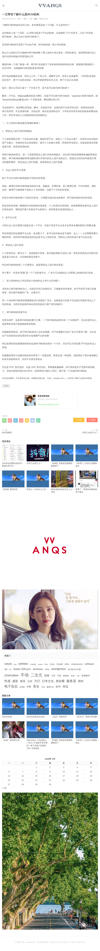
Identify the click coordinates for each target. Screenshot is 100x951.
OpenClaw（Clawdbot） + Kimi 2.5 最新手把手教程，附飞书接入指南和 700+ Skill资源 (38, 737)
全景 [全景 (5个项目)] (53, 677)
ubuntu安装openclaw (38, 709)
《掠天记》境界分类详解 (86, 709)
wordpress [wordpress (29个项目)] (58, 670)
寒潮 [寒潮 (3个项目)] (72, 677)
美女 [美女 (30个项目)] (36, 688)
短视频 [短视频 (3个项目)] (22, 688)
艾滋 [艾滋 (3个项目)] (43, 688)
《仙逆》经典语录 (62, 709)
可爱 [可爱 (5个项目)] (59, 677)
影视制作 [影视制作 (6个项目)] (85, 677)
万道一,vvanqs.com (55, 379)
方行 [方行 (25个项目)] (37, 682)
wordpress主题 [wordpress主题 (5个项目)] (74, 671)
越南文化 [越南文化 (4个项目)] (50, 688)
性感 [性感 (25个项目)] (7, 682)
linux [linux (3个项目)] (46, 665)
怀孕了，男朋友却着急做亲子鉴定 (86, 483)
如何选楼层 (7, 434)
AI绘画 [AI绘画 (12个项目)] (8, 665)
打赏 (79, 422)
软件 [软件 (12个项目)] (58, 688)
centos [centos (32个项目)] (23, 665)
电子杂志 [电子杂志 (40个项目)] (11, 688)
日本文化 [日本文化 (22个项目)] (48, 682)
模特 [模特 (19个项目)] (81, 682)
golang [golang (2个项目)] (40, 665)
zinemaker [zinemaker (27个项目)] (11, 676)
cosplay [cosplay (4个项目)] (33, 665)
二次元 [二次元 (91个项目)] (36, 676)
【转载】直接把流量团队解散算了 (62, 457)
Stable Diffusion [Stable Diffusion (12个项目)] (22, 670)
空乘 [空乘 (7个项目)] (29, 688)
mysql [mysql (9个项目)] (60, 665)
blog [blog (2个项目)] (15, 665)
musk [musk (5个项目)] (52, 665)
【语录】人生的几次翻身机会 (86, 457)
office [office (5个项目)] (67, 665)
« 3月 (4, 789)
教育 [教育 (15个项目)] (22, 682)
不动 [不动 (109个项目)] (25, 676)
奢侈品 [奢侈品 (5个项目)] (66, 677)
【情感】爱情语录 (13, 482)
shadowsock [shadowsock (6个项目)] (77, 665)
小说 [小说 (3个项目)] (78, 677)
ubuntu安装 (13, 709)
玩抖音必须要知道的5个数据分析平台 (13, 457)
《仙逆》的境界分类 (13, 733)
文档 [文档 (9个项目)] (29, 682)
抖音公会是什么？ (90, 434)
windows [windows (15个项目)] (38, 670)
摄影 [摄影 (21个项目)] (15, 682)
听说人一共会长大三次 (38, 482)
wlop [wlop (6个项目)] (47, 670)
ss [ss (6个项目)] (10, 670)
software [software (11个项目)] (89, 665)
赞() (92, 422)
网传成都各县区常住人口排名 (62, 483)
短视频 (5, 387)
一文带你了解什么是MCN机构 (79, 379)
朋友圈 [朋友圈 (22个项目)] (60, 682)
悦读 (35, 20)
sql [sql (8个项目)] (5, 670)
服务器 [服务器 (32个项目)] (71, 682)
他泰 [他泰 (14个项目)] (46, 676)
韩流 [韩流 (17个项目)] (65, 687)
